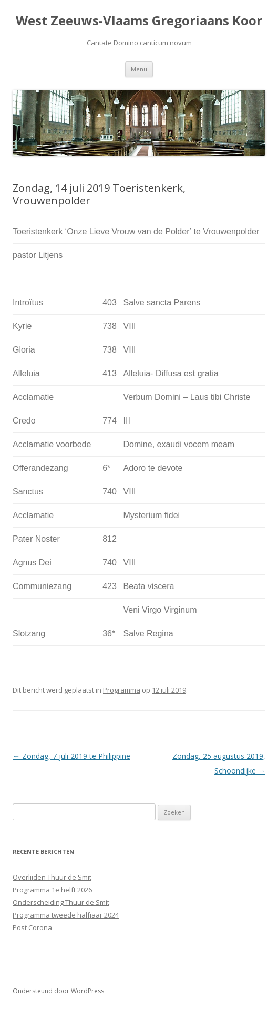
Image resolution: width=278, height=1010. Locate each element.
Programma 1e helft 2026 (52, 889)
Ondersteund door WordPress (58, 990)
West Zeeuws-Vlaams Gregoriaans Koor (139, 21)
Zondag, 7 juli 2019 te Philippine (71, 756)
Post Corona (32, 927)
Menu (139, 69)
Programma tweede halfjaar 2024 (66, 915)
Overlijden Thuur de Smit (52, 877)
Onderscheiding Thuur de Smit (61, 902)
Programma (121, 690)
